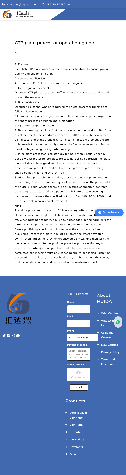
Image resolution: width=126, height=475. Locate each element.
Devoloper (76, 446)
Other (73, 454)
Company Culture (107, 335)
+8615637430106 (58, 4)
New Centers (109, 344)
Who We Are (109, 313)
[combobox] (78, 337)
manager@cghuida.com (22, 4)
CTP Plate (76, 424)
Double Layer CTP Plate (78, 415)
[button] (17, 53)
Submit (78, 387)
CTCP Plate (77, 439)
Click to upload (78, 374)
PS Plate (75, 432)
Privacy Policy (110, 352)
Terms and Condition (108, 362)
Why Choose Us (109, 323)
